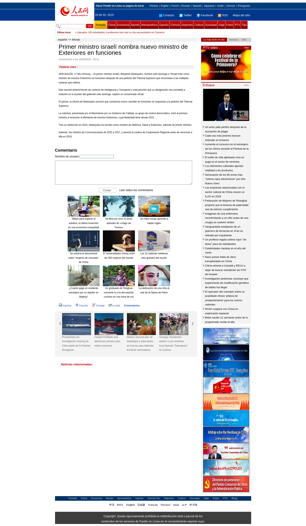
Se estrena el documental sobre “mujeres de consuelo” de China (83, 258)
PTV (237, 24)
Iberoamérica (149, 24)
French (175, 5)
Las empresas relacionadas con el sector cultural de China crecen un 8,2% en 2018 (225, 192)
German (231, 5)
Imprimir (65, 305)
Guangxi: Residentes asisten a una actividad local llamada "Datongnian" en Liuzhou (173, 344)
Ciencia (175, 24)
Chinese (153, 5)
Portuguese (244, 5)
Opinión (164, 24)
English (165, 5)
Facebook (205, 15)
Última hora (63, 32)
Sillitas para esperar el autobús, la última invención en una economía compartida (83, 223)
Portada (100, 24)
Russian (185, 5)
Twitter (185, 15)
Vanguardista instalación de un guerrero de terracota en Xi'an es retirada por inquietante (224, 231)
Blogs (235, 498)
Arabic (220, 5)
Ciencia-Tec (153, 498)
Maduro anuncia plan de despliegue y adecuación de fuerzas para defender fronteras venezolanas (140, 344)
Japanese (209, 5)
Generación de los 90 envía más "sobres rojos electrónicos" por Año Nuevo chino (225, 179)
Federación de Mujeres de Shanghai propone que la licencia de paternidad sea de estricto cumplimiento (227, 205)
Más (247, 47)
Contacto (166, 15)
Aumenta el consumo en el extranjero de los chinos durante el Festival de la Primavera (227, 148)
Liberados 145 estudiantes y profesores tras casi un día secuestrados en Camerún (121, 34)
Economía (123, 24)
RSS (223, 15)
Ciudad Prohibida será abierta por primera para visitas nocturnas (107, 341)
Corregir (98, 305)
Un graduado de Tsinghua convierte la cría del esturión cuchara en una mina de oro (119, 292)
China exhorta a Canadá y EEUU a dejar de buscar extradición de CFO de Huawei (225, 270)
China (111, 24)
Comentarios (132, 305)
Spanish (197, 5)
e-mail (114, 305)
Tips (244, 24)
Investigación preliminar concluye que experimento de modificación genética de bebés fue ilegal (227, 283)
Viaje (221, 24)
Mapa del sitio (241, 15)
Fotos (229, 24)
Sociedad (211, 24)
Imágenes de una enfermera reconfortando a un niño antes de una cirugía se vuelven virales (226, 218)
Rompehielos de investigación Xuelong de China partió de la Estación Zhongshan (76, 344)
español (62, 39)
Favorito (81, 305)
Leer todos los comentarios (136, 190)
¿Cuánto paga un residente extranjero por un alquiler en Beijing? (83, 292)
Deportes (187, 24)
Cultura (198, 24)
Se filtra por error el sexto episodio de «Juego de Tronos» (118, 223)
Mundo (135, 24)
